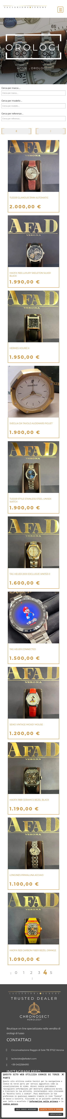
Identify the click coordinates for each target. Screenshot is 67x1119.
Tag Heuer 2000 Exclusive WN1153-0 (30, 574)
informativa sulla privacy (43, 1101)
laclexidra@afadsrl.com (22, 1059)
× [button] (62, 1074)
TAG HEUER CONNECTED (23, 649)
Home (22, 68)
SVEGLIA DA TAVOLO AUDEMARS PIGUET (31, 423)
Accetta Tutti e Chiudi (51, 1109)
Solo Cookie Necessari (26, 1109)
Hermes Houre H (19, 348)
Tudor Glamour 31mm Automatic (29, 197)
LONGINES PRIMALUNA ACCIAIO (26, 875)
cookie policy (10, 1104)
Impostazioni (56, 1114)
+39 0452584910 (18, 1064)
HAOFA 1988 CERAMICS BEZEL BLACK (29, 800)
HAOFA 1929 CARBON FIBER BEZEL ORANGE (33, 950)
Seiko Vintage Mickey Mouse (26, 724)
